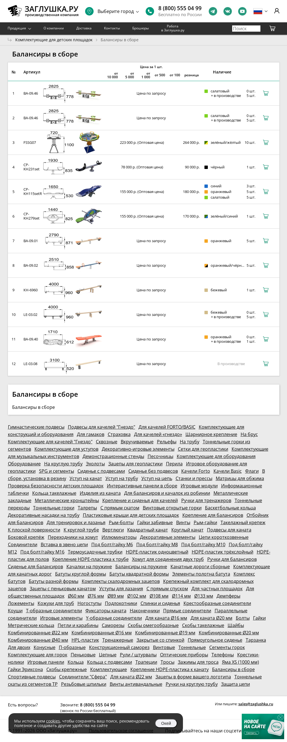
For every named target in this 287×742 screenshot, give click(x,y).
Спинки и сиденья (160, 603)
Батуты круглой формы (80, 574)
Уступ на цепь (156, 478)
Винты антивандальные (136, 684)
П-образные (72, 647)
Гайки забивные (155, 522)
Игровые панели (45, 662)
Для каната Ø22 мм (131, 677)
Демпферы (228, 596)
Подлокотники (121, 603)
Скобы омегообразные (153, 625)
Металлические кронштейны (67, 500)
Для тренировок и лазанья (76, 522)
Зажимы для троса (198, 662)
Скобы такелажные (203, 625)
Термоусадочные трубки (95, 552)
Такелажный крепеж (243, 522)
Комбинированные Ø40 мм (38, 640)
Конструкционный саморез (119, 647)
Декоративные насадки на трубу (43, 515)
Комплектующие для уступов (66, 449)
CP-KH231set (31, 167)
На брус (249, 434)
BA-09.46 (30, 93)
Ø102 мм (136, 596)
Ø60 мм (76, 596)
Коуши (15, 611)
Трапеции (146, 662)
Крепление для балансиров (212, 515)
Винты (183, 522)
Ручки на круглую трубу (192, 684)
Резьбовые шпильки (83, 684)
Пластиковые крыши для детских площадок (131, 515)
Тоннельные (192, 647)
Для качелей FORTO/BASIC (167, 427)
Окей (166, 723)
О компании (54, 28)
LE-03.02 (30, 314)
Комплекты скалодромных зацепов (121, 581)
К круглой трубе (81, 530)
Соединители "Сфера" (83, 677)
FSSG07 (29, 142)
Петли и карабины (78, 625)
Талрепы (87, 508)
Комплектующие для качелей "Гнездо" (50, 442)
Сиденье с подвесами (101, 471)
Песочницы (160, 456)
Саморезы (113, 625)
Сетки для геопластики (203, 449)
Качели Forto (195, 471)
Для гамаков (90, 434)
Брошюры (140, 28)
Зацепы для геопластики (135, 464)
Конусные (44, 647)
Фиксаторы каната (105, 611)
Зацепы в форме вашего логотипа (193, 677)
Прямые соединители (187, 611)
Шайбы (236, 625)
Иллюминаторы (119, 537)
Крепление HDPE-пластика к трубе (90, 559)
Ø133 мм (203, 596)
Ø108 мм (159, 596)
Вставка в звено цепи (64, 544)
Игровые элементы (61, 618)
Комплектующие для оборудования (216, 456)
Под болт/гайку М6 (112, 544)
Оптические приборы (184, 655)
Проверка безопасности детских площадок (55, 486)
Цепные (107, 655)
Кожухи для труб (56, 603)
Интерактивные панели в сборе (142, 486)
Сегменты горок (227, 647)
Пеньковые (83, 655)
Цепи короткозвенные (224, 537)
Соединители (22, 544)
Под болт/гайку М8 (157, 544)
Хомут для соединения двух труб (168, 559)
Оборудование (24, 464)
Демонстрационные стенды (113, 456)
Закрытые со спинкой (160, 640)
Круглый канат (187, 530)
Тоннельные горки (53, 508)
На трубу (189, 442)
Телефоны (223, 655)
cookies (53, 721)
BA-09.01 (30, 240)
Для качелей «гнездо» (158, 434)
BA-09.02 (30, 265)
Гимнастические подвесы (36, 427)
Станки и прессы (194, 478)
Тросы (167, 662)
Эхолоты (95, 464)
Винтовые (164, 647)
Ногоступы (89, 603)
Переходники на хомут (73, 537)
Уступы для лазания (121, 588)
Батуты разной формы (53, 581)
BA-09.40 (30, 339)
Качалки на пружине (89, 566)
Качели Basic (227, 471)
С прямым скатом (119, 508)
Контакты (112, 28)
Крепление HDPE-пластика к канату (169, 669)
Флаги (252, 471)
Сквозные (106, 442)
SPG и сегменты (56, 471)
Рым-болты (121, 522)
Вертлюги (113, 530)
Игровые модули (199, 486)
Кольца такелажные (54, 493)
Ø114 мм (181, 596)
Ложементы (21, 603)
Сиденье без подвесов (153, 471)
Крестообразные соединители (217, 603)
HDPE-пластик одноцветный (157, 552)
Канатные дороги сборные (200, 566)
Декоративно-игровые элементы (138, 449)
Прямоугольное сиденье (215, 640)
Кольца (76, 662)
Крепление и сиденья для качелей (140, 500)
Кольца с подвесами (109, 662)
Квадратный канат (147, 530)
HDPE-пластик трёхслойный (222, 552)
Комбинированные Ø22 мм (38, 633)
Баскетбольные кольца (230, 508)
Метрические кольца (31, 625)
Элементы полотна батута (201, 574)
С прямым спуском (167, 588)
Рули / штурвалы (138, 655)
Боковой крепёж (26, 537)
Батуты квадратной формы (139, 574)
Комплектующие (108, 669)
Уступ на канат (86, 478)
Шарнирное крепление (211, 434)
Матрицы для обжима (240, 478)
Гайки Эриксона (25, 669)
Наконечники (145, 611)
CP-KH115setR (32, 191)
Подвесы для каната (229, 530)
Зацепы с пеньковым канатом (63, 588)
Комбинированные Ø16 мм (102, 633)
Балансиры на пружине (141, 566)
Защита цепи (235, 684)
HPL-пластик (85, 640)
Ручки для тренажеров (206, 500)
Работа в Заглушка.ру (172, 28)
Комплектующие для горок (37, 655)
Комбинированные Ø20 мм (229, 633)
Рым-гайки (205, 522)
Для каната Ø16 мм (166, 618)
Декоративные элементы (167, 537)
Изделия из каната (100, 493)
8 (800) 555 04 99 (180, 8)
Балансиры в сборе (233, 669)
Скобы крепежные (66, 669)
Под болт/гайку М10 (203, 544)
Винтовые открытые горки (172, 508)
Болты (243, 618)
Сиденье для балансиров (35, 566)
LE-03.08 (30, 363)
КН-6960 (30, 289)
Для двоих (19, 647)
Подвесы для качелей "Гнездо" (101, 427)
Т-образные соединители (54, 611)
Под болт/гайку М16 (42, 552)
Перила (174, 464)
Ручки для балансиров (232, 559)
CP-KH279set (31, 216)
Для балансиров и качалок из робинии (167, 493)
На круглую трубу (63, 464)
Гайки (259, 618)
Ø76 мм (96, 596)
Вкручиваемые (137, 442)
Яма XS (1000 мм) (240, 662)
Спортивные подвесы (32, 677)
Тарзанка (256, 640)
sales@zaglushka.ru (255, 703)
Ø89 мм (115, 596)
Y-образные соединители (114, 618)
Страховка (119, 434)
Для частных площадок (217, 588)
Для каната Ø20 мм (211, 618)
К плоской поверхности (34, 530)
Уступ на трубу (121, 478)
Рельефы (166, 442)
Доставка (84, 28)
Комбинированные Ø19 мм (165, 633)
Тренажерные (117, 640)
